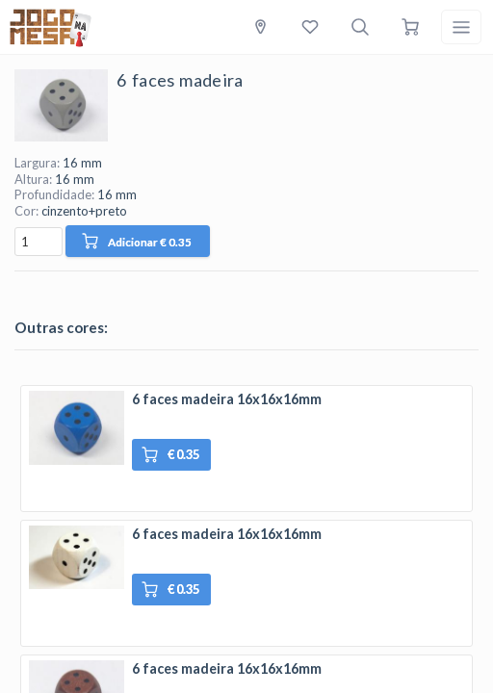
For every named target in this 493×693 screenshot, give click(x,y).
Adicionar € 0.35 (137, 241)
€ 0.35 (170, 455)
